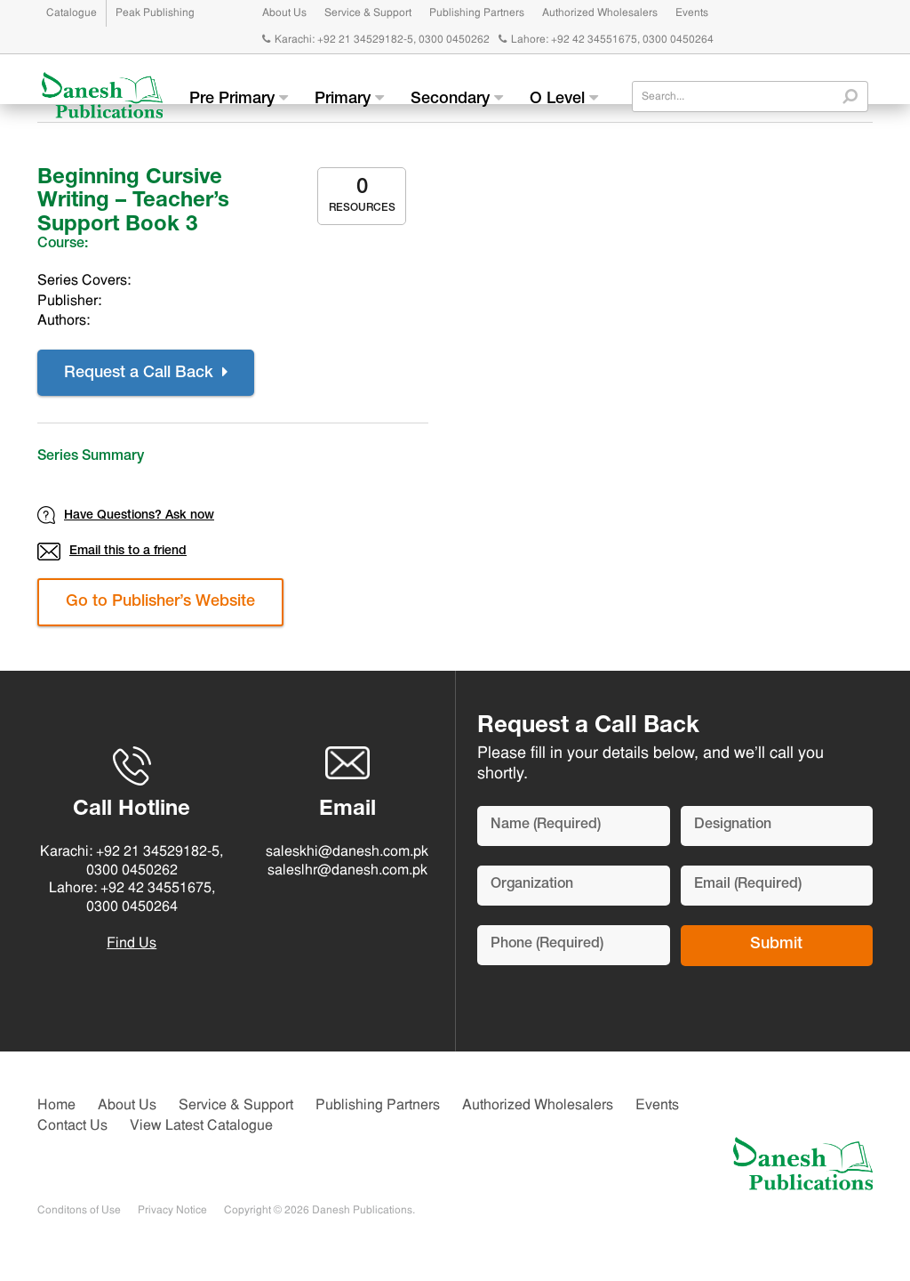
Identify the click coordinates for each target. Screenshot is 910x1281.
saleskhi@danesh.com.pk (347, 852)
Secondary (457, 99)
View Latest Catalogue (201, 1126)
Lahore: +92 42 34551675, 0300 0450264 (606, 40)
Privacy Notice (172, 1210)
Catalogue (71, 13)
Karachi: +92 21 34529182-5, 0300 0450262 (376, 40)
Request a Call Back (146, 373)
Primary (349, 99)
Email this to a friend (112, 551)
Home (56, 1106)
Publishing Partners (476, 13)
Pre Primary (238, 99)
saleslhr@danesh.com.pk (347, 871)
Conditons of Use (79, 1210)
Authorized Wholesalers (600, 13)
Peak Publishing (155, 13)
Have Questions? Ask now (125, 515)
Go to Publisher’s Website (160, 602)
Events (691, 13)
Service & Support (367, 13)
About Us (284, 13)
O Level (564, 99)
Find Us (131, 944)
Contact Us (72, 1126)
